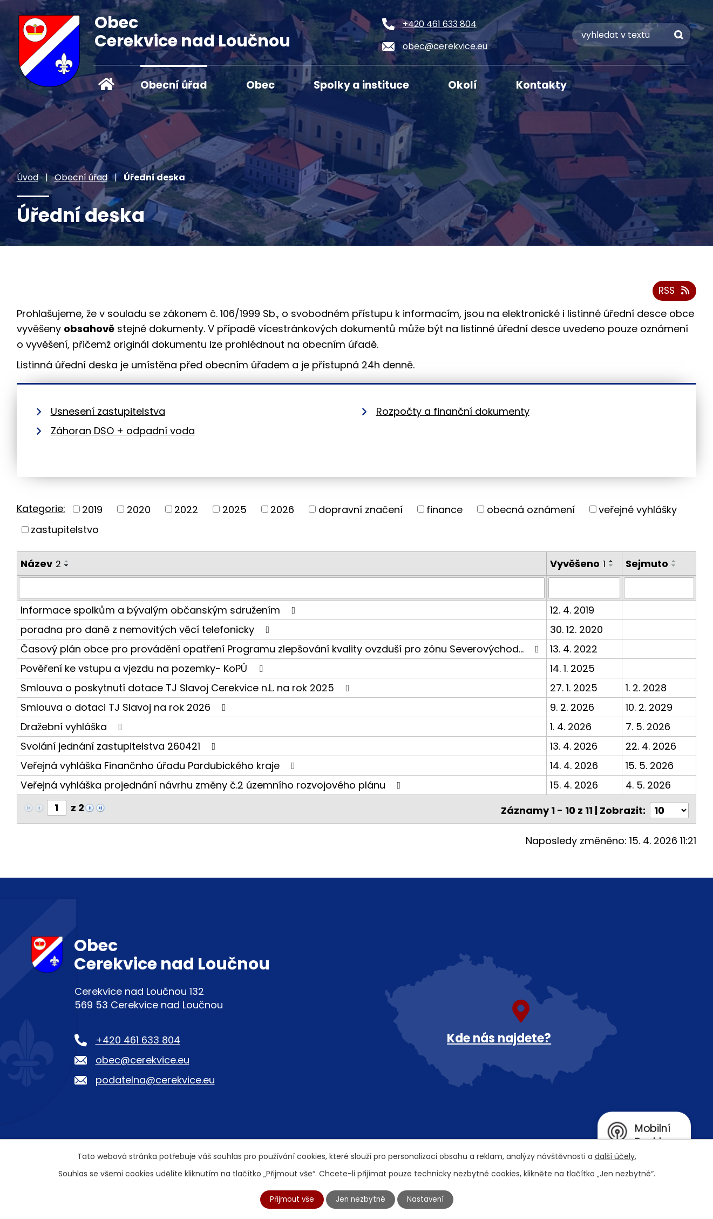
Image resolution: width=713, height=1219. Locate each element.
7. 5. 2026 (648, 729)
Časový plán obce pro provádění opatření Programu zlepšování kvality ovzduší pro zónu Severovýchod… (282, 651)
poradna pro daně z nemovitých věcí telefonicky (147, 631)
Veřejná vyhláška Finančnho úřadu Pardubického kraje (160, 767)
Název (41, 566)
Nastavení (427, 1199)
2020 (139, 511)
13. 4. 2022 (574, 651)
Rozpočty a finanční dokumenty (452, 413)
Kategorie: (41, 510)
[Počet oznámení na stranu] (669, 810)
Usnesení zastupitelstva (108, 413)
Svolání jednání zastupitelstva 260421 (120, 748)
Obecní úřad (173, 85)
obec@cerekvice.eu (142, 1059)
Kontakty (541, 85)
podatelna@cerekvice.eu (155, 1079)
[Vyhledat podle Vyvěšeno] (585, 590)
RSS (673, 293)
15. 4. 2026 (575, 787)
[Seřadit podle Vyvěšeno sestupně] (612, 567)
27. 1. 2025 (574, 690)
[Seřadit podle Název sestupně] (67, 567)
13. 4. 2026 (574, 748)
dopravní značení (360, 511)
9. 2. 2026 (573, 709)
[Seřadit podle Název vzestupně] (67, 563)
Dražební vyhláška (74, 729)
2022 (186, 511)
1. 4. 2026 (571, 729)
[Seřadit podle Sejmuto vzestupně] (675, 563)
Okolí (462, 85)
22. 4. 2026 (651, 748)
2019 (92, 511)
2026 (282, 511)
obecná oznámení (531, 511)
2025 (234, 511)
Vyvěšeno (578, 566)
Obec (260, 85)
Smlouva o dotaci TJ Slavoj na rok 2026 (125, 709)
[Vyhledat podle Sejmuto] (659, 590)
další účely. (615, 1155)
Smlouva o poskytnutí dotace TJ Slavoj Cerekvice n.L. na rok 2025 (187, 690)
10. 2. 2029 (649, 709)
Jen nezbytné (360, 1199)
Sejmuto (647, 566)
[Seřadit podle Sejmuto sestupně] (675, 567)
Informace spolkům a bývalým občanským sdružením (160, 612)
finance (444, 511)
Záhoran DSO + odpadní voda (123, 433)
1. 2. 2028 (646, 690)
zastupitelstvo (65, 531)
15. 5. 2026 (650, 767)
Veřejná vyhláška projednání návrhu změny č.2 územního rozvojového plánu (213, 787)
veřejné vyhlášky (638, 511)
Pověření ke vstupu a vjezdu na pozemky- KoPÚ (144, 670)
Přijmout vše (290, 1199)
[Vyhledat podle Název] (282, 590)
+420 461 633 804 (138, 1039)
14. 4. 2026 (575, 767)
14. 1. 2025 (573, 670)
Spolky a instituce (361, 85)
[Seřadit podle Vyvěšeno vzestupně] (612, 563)
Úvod (106, 84)
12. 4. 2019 (573, 612)
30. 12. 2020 (577, 631)
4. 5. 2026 (648, 787)
